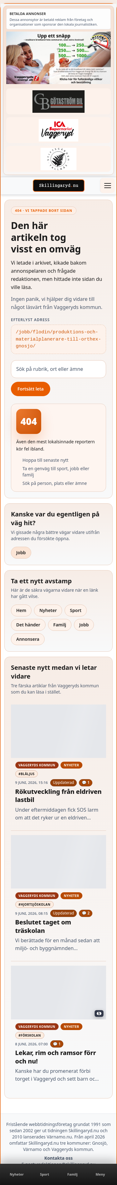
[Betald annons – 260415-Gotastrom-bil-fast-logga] (58, 101)
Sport (75, 610)
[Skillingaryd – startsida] (58, 185)
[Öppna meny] (107, 185)
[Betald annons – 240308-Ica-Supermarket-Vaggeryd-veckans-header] (58, 130)
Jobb (21, 552)
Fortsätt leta (30, 389)
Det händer (28, 625)
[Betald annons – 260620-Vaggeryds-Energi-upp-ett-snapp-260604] (58, 58)
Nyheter (48, 610)
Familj (59, 625)
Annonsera (27, 639)
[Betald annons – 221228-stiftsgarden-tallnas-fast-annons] (58, 159)
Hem (21, 610)
